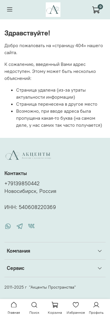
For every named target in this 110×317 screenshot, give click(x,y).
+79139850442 (22, 183)
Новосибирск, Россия (30, 191)
